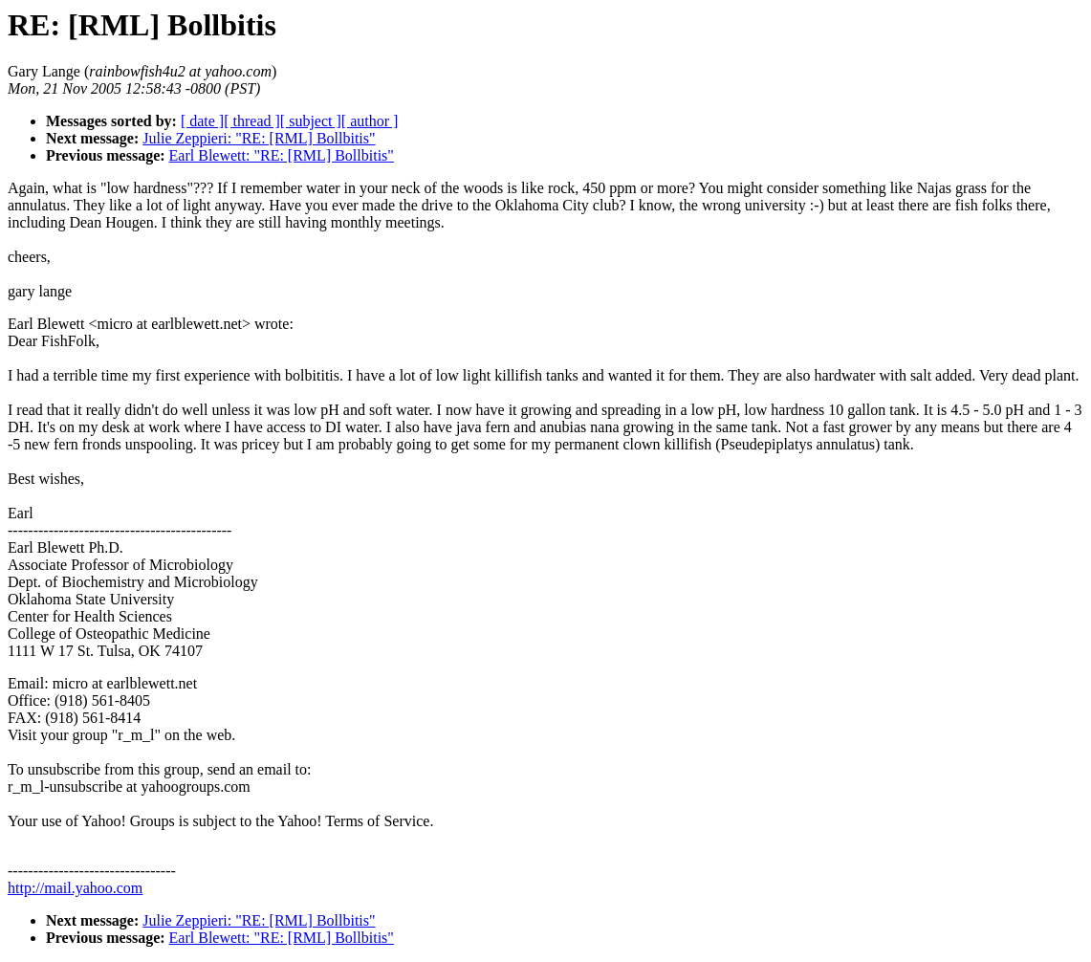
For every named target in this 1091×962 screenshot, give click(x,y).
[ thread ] (252, 121)
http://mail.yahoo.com (75, 888)
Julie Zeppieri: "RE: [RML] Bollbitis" (258, 138)
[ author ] (370, 121)
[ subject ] (310, 121)
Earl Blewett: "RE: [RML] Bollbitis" (281, 155)
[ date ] (202, 121)
